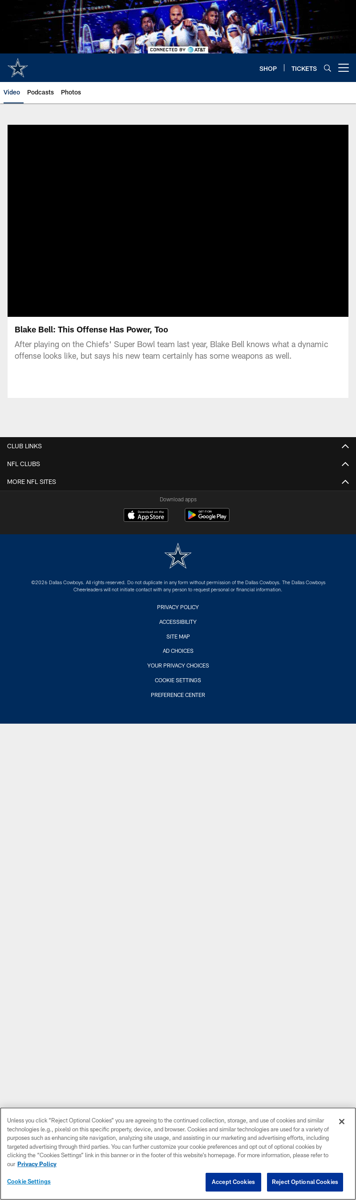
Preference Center (178, 695)
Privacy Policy (178, 607)
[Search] (327, 68)
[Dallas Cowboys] (178, 556)
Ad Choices (178, 650)
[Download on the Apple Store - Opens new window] (146, 516)
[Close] (342, 1121)
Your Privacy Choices (178, 665)
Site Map (178, 636)
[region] (178, 1153)
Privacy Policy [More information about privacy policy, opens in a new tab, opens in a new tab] (37, 1163)
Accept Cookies (233, 1181)
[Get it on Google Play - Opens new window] (207, 519)
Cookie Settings (178, 680)
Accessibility (178, 621)
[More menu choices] (343, 67)
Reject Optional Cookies (305, 1181)
